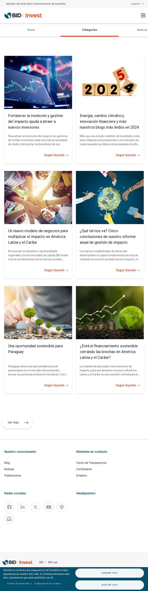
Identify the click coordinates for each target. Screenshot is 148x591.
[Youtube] (48, 507)
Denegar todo (110, 573)
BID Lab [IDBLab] (52, 562)
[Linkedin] (22, 507)
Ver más (18, 422)
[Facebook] (9, 507)
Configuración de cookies (47, 583)
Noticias (9, 469)
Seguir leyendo (56, 155)
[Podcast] (61, 507)
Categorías (89, 30)
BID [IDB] (41, 562)
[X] (35, 507)
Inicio (31, 30)
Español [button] (135, 4)
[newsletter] (9, 519)
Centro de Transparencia (91, 462)
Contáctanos (84, 469)
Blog (7, 462)
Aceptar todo (110, 585)
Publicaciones (12, 475)
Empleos (81, 475)
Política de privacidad (18, 583)
